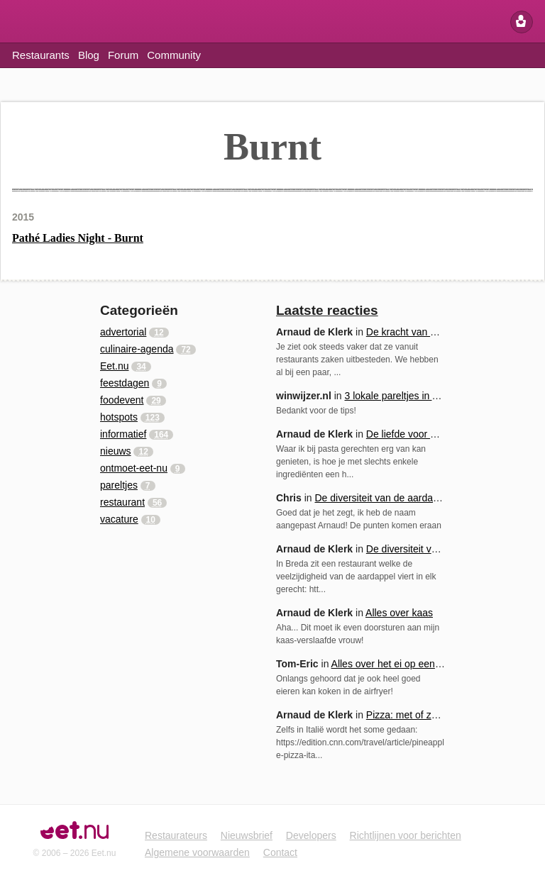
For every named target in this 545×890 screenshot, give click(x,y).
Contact (280, 852)
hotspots (119, 417)
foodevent (122, 400)
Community (174, 55)
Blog (88, 55)
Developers (311, 835)
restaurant (122, 502)
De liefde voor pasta (410, 434)
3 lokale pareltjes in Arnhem (405, 395)
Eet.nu (20, 22)
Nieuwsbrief (246, 835)
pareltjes (119, 485)
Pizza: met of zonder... (415, 715)
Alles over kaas (399, 612)
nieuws (115, 451)
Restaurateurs (176, 835)
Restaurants (41, 55)
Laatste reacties (327, 310)
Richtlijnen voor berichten (405, 835)
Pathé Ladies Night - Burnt (77, 238)
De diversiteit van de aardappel (382, 498)
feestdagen (124, 383)
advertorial (123, 332)
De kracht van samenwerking (430, 332)
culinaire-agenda (137, 349)
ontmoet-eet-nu (133, 468)
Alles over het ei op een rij (388, 663)
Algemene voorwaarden (197, 852)
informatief (123, 434)
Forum (123, 55)
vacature (119, 519)
